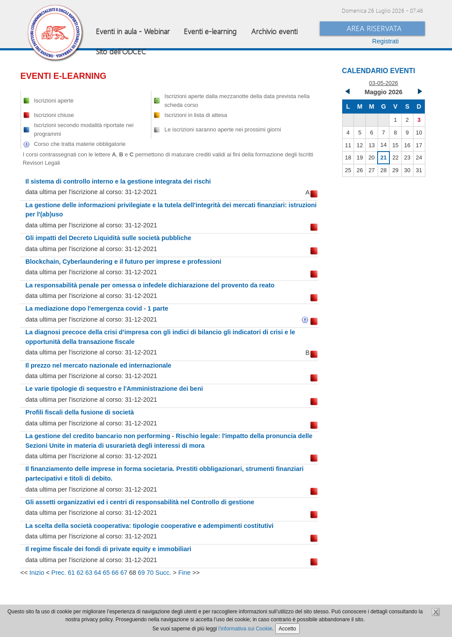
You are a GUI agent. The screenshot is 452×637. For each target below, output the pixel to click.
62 (80, 572)
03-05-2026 (383, 83)
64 (97, 572)
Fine (184, 572)
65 (106, 572)
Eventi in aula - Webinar (133, 31)
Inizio (36, 572)
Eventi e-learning (210, 31)
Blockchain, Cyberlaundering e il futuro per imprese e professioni (123, 261)
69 (141, 572)
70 (150, 572)
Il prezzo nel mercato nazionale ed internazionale (98, 365)
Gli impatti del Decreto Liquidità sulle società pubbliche (108, 237)
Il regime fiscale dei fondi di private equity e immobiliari (108, 548)
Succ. (163, 572)
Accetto (287, 629)
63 (88, 572)
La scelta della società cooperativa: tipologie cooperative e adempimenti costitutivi (149, 525)
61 (71, 572)
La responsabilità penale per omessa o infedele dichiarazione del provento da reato (149, 285)
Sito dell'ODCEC (121, 51)
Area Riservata (374, 28)
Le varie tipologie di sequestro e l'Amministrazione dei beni (114, 388)
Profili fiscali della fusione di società (79, 412)
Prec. (58, 572)
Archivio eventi (274, 31)
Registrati (385, 41)
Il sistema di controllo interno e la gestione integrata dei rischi (118, 181)
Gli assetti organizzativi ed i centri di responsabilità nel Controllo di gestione (139, 502)
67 (123, 572)
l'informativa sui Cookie (245, 629)
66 (115, 572)
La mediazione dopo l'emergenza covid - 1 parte (96, 308)
